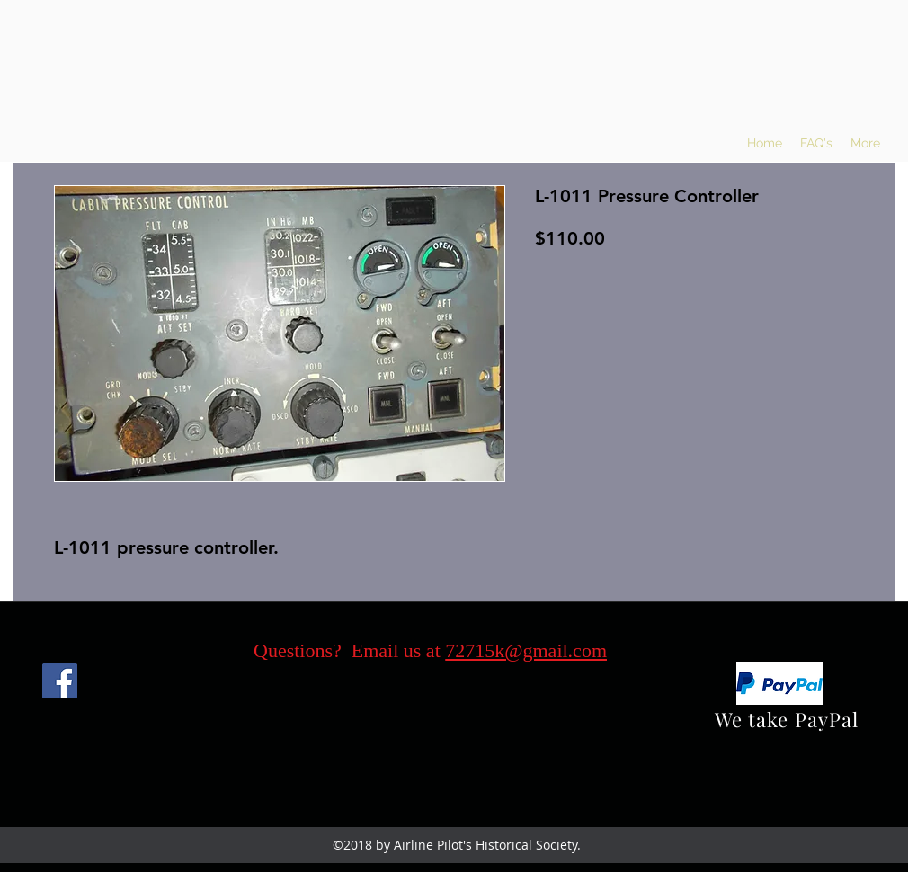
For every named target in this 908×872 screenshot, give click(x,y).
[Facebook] (59, 680)
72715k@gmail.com (526, 650)
